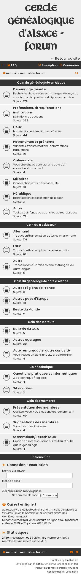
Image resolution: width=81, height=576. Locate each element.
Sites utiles (22, 388)
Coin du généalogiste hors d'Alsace (41, 281)
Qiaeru (74, 568)
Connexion (16, 465)
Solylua (41, 541)
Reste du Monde (26, 309)
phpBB (36, 564)
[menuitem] (12, 65)
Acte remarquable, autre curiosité (41, 350)
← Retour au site (65, 58)
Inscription (38, 465)
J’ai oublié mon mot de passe (21, 491)
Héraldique (22, 193)
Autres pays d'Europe (31, 298)
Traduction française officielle (51, 568)
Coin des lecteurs (41, 322)
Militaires (21, 179)
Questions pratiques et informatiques (45, 373)
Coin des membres (41, 401)
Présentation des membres (36, 407)
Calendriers (23, 160)
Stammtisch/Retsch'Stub (34, 437)
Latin (17, 246)
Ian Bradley (71, 560)
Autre (17, 208)
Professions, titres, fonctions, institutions (37, 110)
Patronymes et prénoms (33, 142)
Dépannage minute (29, 89)
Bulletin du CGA (26, 329)
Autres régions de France (34, 288)
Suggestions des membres (36, 422)
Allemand (21, 231)
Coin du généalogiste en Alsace (41, 83)
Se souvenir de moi (26, 495)
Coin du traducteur (41, 225)
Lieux (17, 127)
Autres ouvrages (27, 339)
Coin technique (41, 367)
